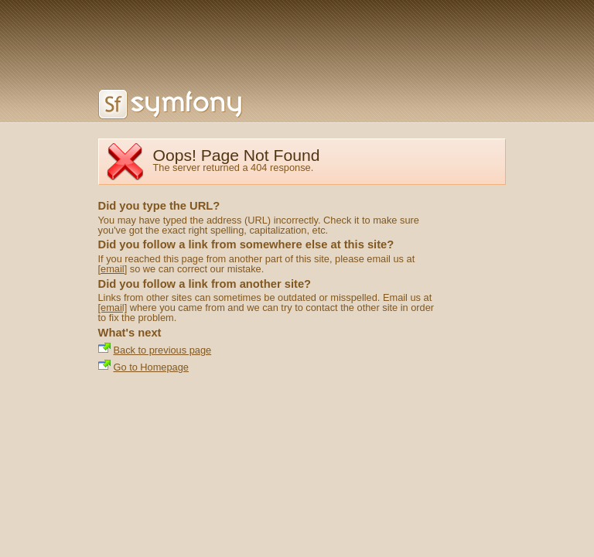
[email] (113, 269)
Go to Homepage (151, 367)
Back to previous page (163, 350)
